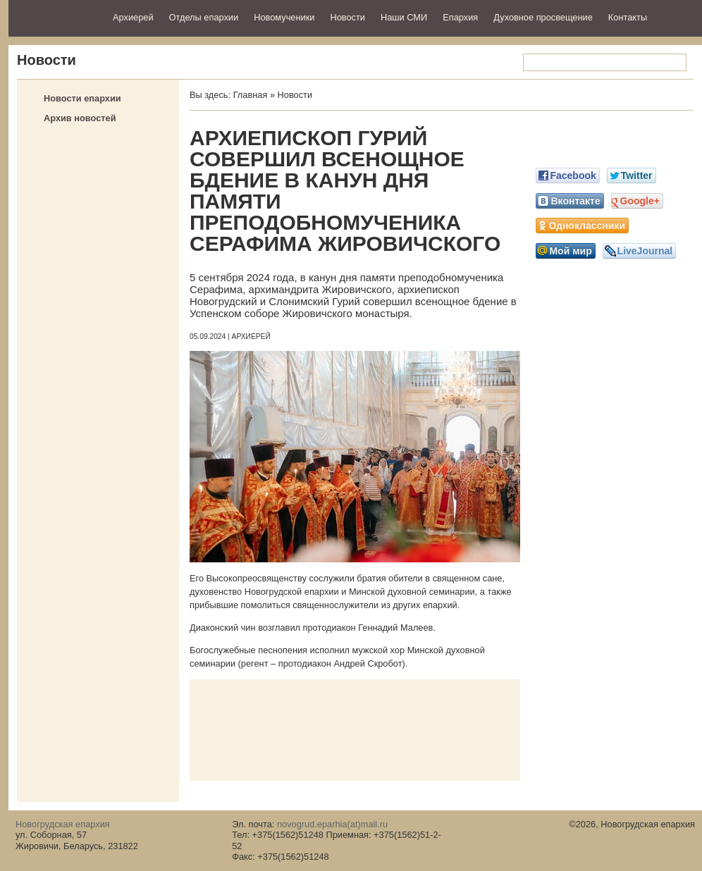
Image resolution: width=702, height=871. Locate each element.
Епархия (460, 17)
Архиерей (133, 17)
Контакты (627, 17)
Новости (347, 17)
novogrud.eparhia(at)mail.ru (332, 824)
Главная (250, 94)
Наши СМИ (404, 17)
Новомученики (284, 17)
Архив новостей (80, 118)
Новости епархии (82, 98)
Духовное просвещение (543, 17)
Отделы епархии (204, 17)
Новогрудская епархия (56, 16)
